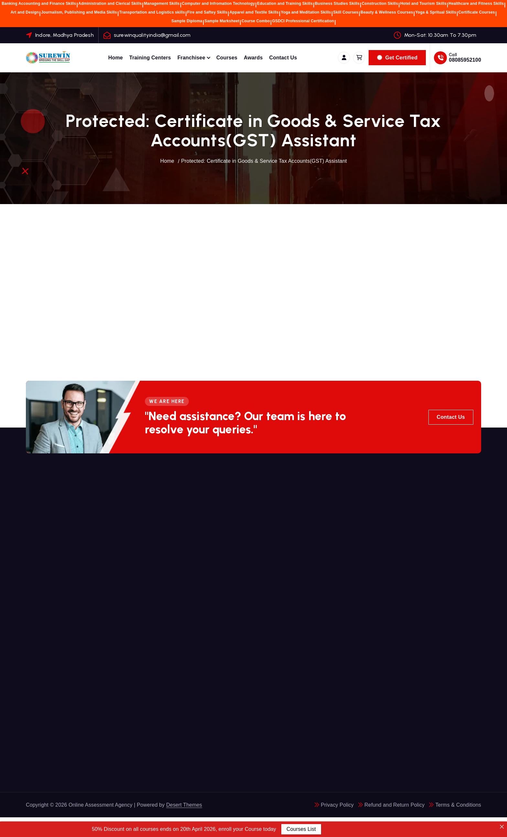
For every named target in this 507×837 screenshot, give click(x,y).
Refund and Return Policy (394, 805)
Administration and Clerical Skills (110, 3)
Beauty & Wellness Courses (387, 12)
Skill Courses (345, 12)
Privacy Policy (337, 805)
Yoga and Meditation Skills (306, 12)
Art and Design (25, 12)
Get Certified (397, 57)
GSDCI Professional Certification (303, 21)
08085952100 (465, 60)
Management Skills (162, 3)
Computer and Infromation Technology (218, 3)
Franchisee (191, 57)
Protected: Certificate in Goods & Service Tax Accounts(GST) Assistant (264, 161)
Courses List (301, 829)
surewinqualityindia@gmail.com (152, 35)
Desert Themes (184, 805)
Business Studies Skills (337, 3)
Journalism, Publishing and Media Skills (79, 12)
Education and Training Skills (285, 3)
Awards (253, 57)
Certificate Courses (476, 12)
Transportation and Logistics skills (152, 12)
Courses (226, 57)
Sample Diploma (186, 21)
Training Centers (150, 57)
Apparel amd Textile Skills (254, 12)
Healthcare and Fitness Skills (476, 3)
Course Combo (256, 21)
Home (115, 57)
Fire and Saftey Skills (207, 12)
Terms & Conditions (458, 805)
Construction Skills (380, 3)
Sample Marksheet (221, 21)
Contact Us (283, 57)
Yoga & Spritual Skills (435, 12)
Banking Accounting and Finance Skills (39, 3)
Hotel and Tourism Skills (423, 3)
